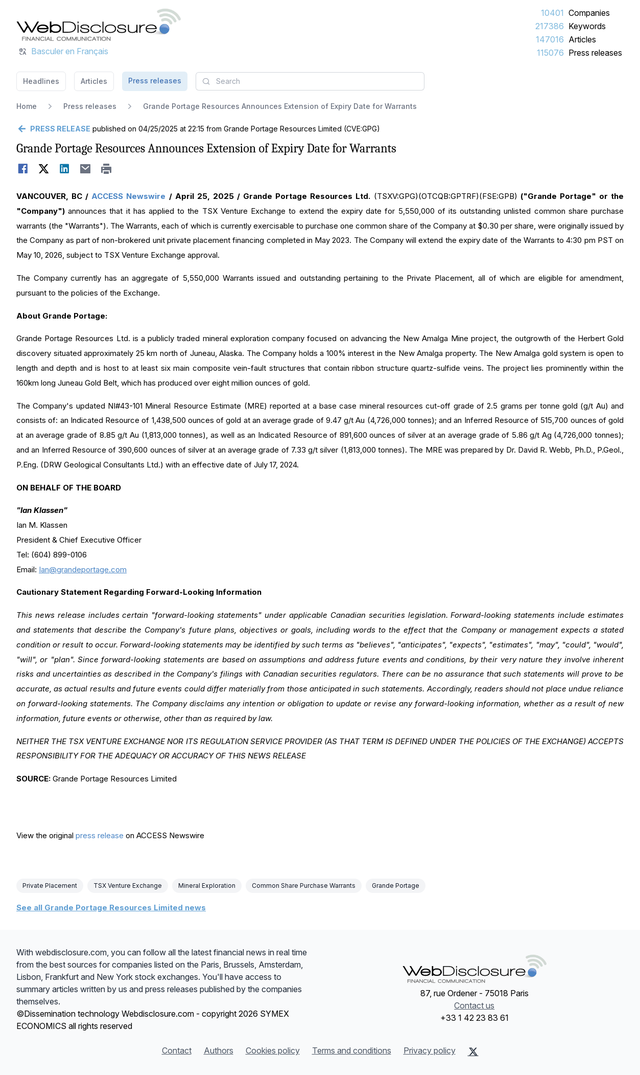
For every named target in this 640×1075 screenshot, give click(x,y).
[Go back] (53, 129)
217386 (549, 26)
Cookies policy (273, 1050)
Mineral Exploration (206, 885)
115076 (550, 53)
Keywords (587, 26)
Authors (218, 1050)
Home (26, 106)
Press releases (595, 53)
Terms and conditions (351, 1050)
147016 (550, 39)
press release (100, 835)
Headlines (41, 81)
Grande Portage (395, 885)
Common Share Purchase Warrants (303, 885)
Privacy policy (430, 1050)
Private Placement (49, 885)
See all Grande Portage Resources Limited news (111, 907)
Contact (177, 1050)
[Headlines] (98, 24)
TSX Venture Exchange (127, 885)
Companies (589, 13)
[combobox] (310, 81)
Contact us (474, 1005)
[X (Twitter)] (473, 1051)
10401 (552, 13)
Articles (582, 39)
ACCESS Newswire (128, 196)
